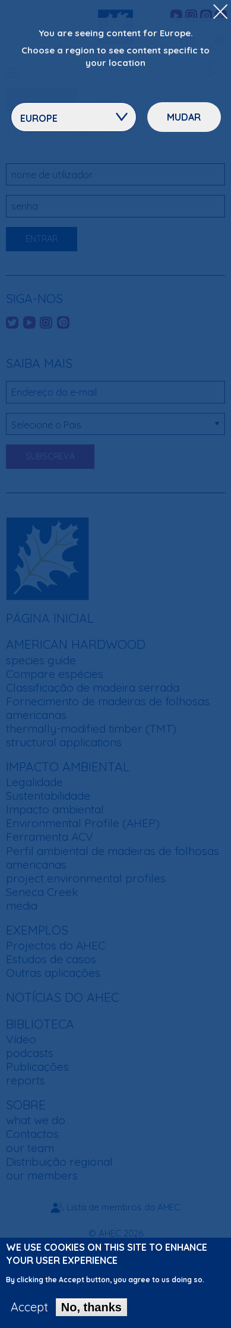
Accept (29, 1314)
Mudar (184, 117)
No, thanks (91, 1314)
